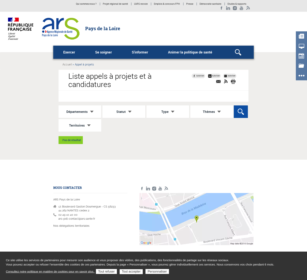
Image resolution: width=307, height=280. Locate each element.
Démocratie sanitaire (210, 3)
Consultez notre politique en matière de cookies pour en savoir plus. (50, 271)
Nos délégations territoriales (71, 225)
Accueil (67, 64)
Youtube (241, 8)
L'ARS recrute (141, 3)
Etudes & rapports (237, 3)
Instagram (234, 8)
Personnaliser (157, 271)
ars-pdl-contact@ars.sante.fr (76, 218)
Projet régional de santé (115, 3)
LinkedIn (228, 8)
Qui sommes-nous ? (86, 3)
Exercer (69, 52)
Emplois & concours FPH (167, 3)
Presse (189, 3)
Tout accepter (131, 271)
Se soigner (103, 52)
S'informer (140, 52)
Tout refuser (106, 271)
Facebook (221, 8)
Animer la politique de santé (190, 52)
